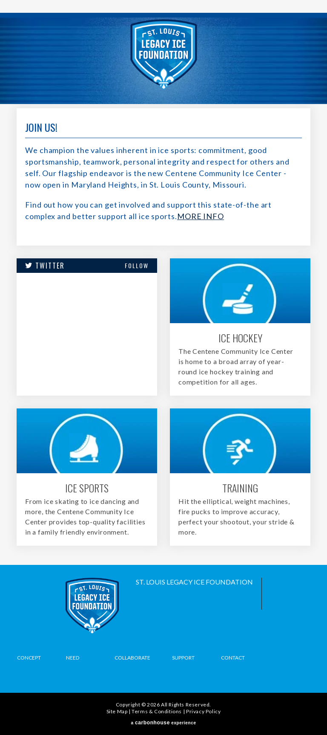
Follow (137, 265)
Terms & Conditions (157, 711)
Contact (233, 657)
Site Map (117, 711)
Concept (29, 657)
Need (72, 657)
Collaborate (132, 657)
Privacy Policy (203, 711)
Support (183, 657)
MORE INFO (200, 216)
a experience (163, 723)
